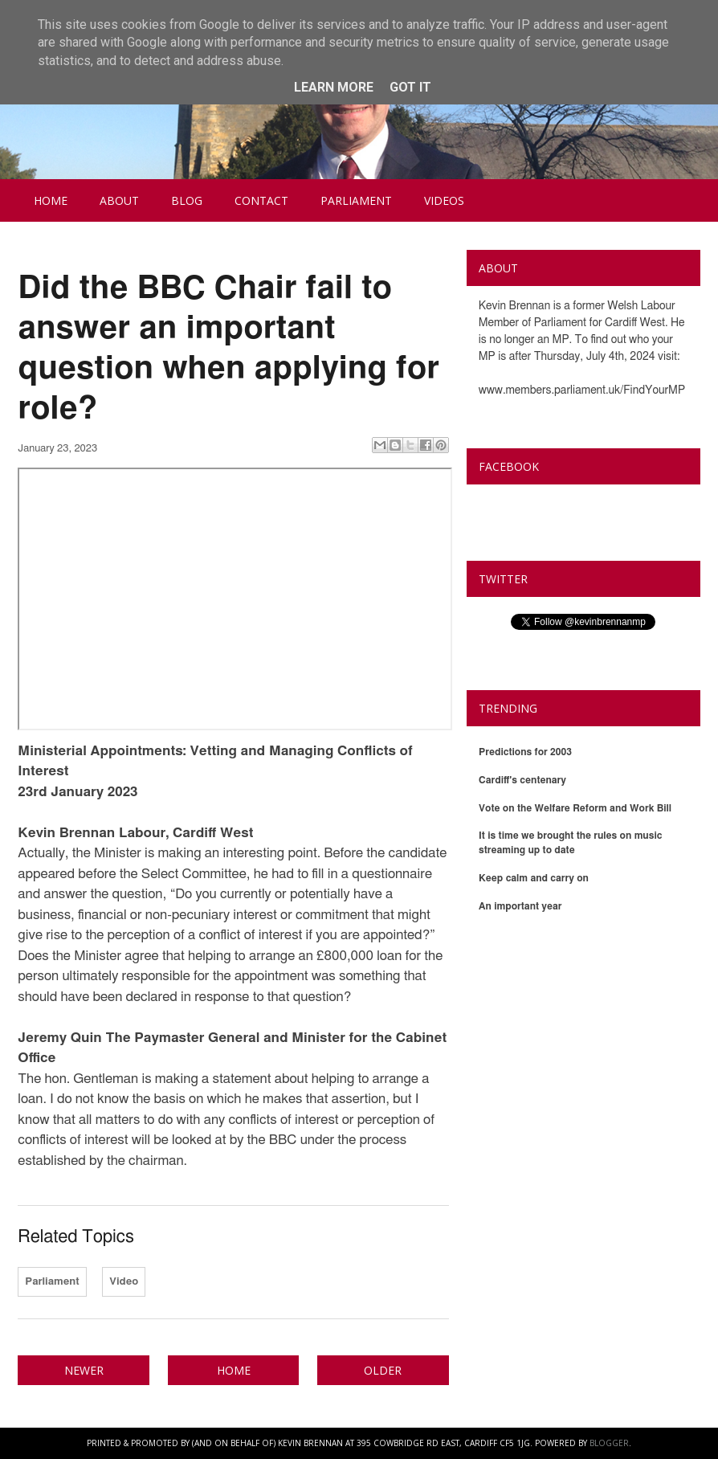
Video (123, 1282)
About (119, 200)
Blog (186, 200)
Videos (444, 200)
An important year (520, 906)
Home (50, 200)
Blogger (609, 1443)
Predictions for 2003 (525, 752)
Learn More (333, 87)
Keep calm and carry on (534, 878)
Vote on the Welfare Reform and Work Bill (575, 808)
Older (383, 1370)
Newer (84, 1370)
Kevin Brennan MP (544, 503)
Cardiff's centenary (522, 780)
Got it (410, 87)
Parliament (356, 200)
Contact (261, 200)
